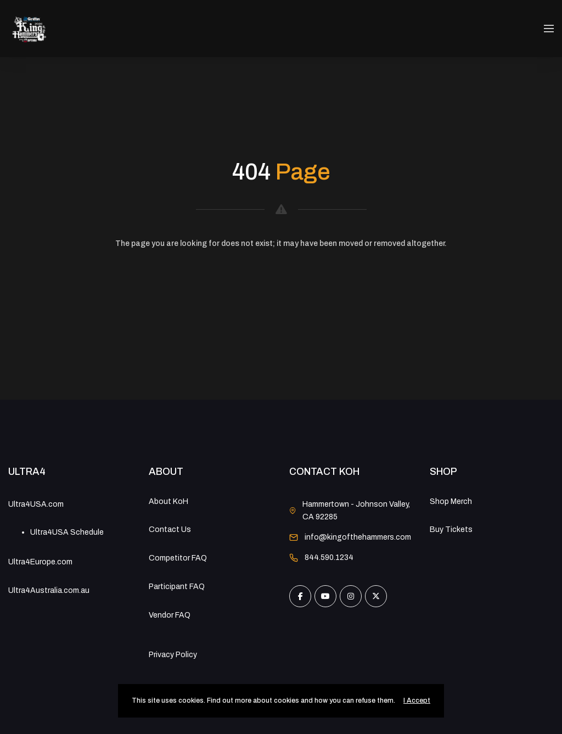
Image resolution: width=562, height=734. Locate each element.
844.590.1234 (329, 557)
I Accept (416, 700)
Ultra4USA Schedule (67, 532)
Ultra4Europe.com (40, 562)
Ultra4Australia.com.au (48, 590)
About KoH (168, 501)
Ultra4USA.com (36, 504)
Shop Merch (451, 501)
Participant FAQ (177, 586)
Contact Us (170, 529)
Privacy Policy (173, 655)
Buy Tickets (451, 529)
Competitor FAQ (178, 558)
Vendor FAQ (169, 615)
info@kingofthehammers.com (358, 537)
